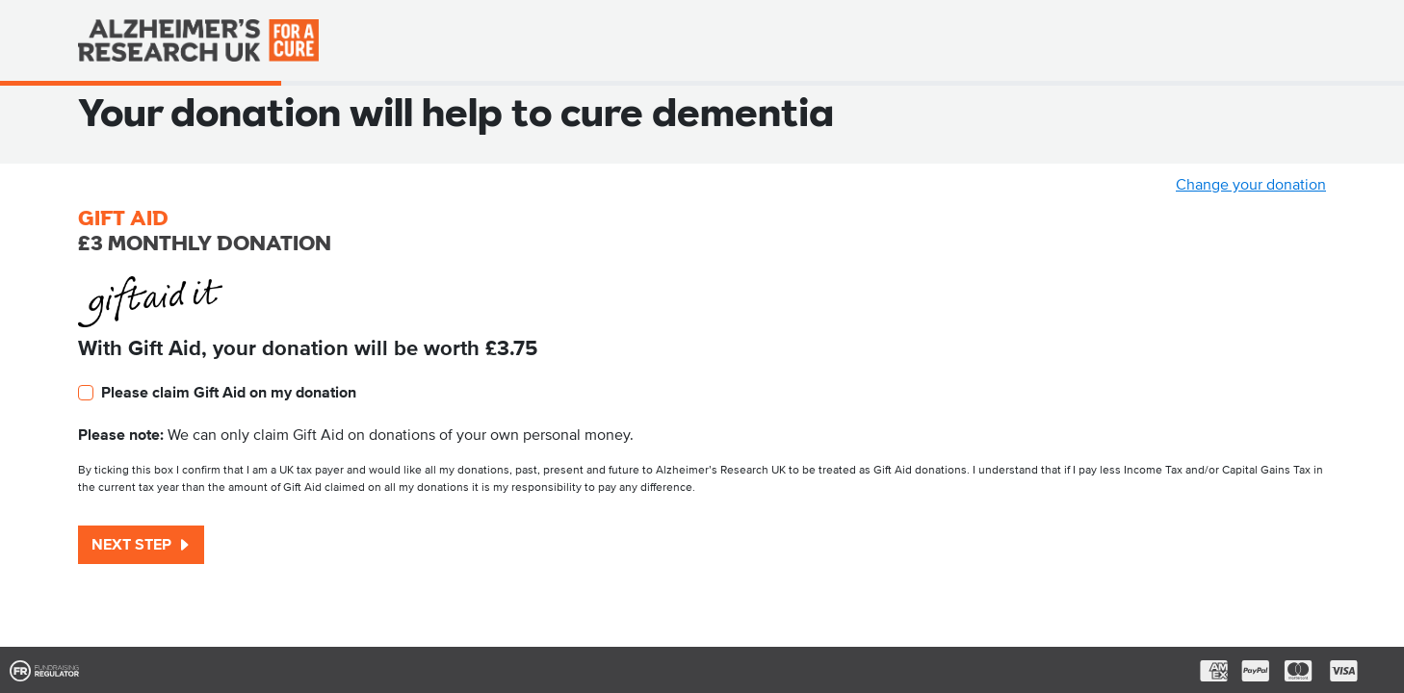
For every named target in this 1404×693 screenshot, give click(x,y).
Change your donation (1251, 184)
